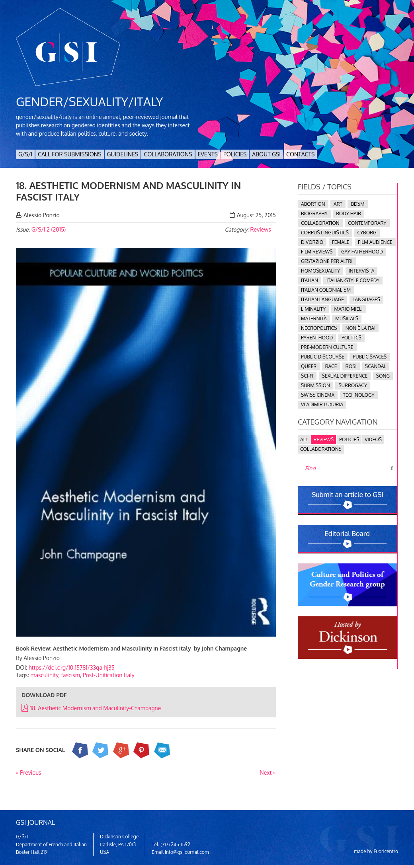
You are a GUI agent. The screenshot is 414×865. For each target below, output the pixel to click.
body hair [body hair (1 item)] (348, 213)
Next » (267, 772)
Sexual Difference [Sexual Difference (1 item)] (345, 376)
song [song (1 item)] (383, 376)
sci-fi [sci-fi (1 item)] (307, 376)
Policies (234, 154)
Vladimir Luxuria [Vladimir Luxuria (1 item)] (322, 404)
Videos (373, 439)
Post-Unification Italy (109, 675)
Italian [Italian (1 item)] (309, 280)
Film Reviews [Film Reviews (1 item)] (317, 252)
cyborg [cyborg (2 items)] (367, 233)
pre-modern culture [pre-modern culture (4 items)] (327, 347)
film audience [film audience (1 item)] (375, 242)
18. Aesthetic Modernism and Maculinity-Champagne (91, 708)
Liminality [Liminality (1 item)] (313, 309)
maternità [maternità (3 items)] (314, 318)
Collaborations (168, 154)
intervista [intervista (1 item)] (362, 271)
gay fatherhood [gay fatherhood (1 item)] (362, 252)
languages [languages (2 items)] (366, 299)
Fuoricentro (386, 851)
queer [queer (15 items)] (308, 366)
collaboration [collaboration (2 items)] (320, 223)
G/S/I (25, 154)
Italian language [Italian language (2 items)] (322, 299)
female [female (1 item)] (341, 242)
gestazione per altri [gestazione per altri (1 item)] (327, 261)
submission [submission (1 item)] (315, 385)
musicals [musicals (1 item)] (346, 318)
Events (208, 154)
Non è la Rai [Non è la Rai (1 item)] (360, 328)
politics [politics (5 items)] (351, 338)
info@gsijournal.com (187, 852)
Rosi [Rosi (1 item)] (351, 366)
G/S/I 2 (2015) (48, 229)
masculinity (44, 675)
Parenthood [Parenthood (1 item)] (317, 338)
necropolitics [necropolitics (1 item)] (319, 328)
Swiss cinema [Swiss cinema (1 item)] (317, 395)
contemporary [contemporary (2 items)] (367, 223)
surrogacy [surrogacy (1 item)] (352, 385)
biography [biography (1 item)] (314, 213)
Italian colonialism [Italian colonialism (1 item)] (326, 290)
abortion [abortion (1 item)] (313, 204)
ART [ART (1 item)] (338, 204)
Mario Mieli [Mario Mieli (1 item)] (348, 309)
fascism (70, 675)
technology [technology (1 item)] (359, 395)
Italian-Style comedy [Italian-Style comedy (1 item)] (352, 280)
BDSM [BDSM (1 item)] (357, 204)
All (304, 439)
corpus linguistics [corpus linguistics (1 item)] (325, 233)
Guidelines (123, 154)
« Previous (28, 772)
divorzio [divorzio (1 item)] (312, 242)
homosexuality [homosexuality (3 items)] (320, 271)
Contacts (300, 154)
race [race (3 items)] (331, 366)
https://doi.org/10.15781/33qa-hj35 (72, 667)
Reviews (260, 229)
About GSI (266, 154)
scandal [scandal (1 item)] (375, 366)
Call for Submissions (70, 154)
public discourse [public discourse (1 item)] (322, 357)
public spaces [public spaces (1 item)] (370, 357)
